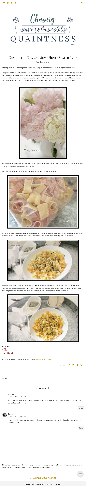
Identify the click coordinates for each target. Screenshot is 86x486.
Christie (11, 394)
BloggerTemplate (56, 484)
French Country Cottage (43, 359)
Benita (10, 414)
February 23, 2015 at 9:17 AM (17, 397)
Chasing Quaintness (37, 484)
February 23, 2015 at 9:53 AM (17, 417)
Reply (81, 408)
